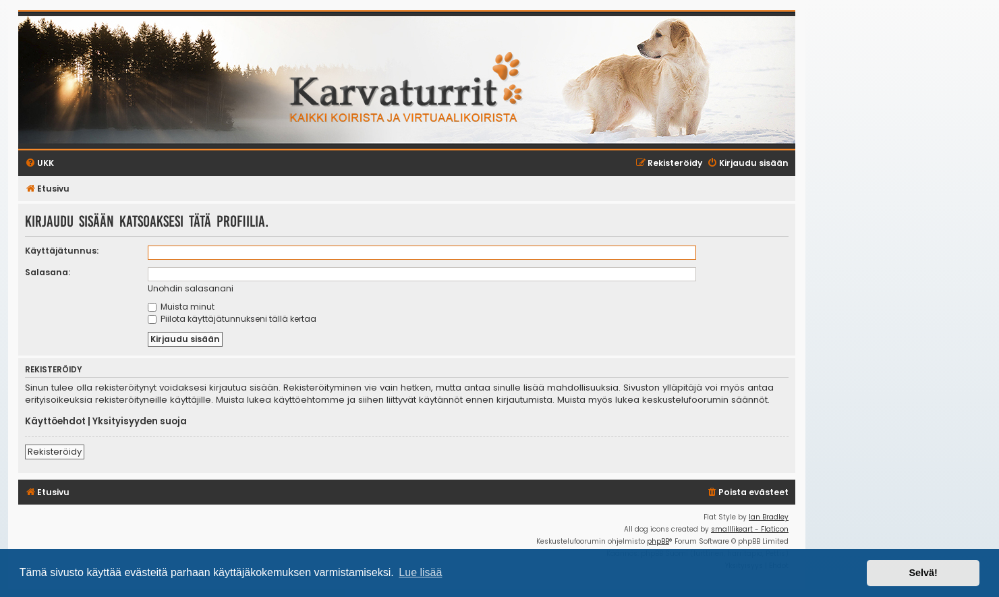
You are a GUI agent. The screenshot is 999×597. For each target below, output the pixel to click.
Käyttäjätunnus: (61, 250)
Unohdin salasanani (190, 288)
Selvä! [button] (923, 572)
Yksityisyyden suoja (139, 422)
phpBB (658, 541)
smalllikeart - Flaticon (750, 529)
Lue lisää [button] (420, 572)
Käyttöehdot (55, 422)
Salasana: (47, 272)
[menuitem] (747, 493)
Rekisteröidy (55, 451)
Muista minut (181, 306)
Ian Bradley (769, 517)
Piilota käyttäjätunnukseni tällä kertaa (232, 318)
